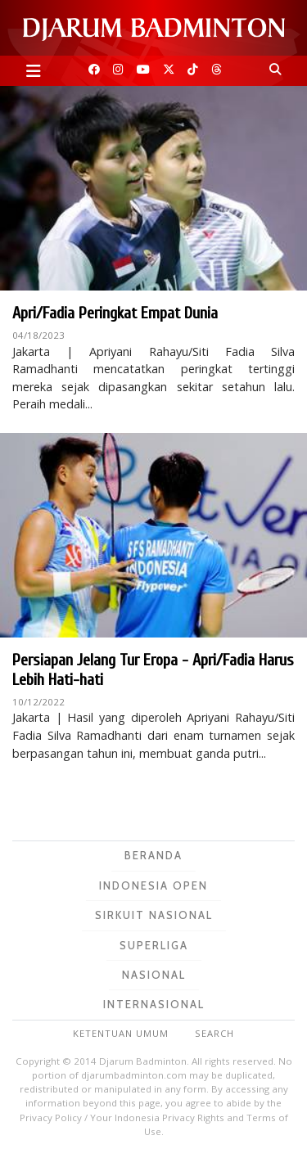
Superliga (154, 945)
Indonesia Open (153, 885)
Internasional (154, 1004)
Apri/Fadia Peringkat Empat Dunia (115, 313)
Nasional (154, 974)
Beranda (153, 855)
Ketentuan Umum (121, 1033)
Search (214, 1033)
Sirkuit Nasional (154, 914)
